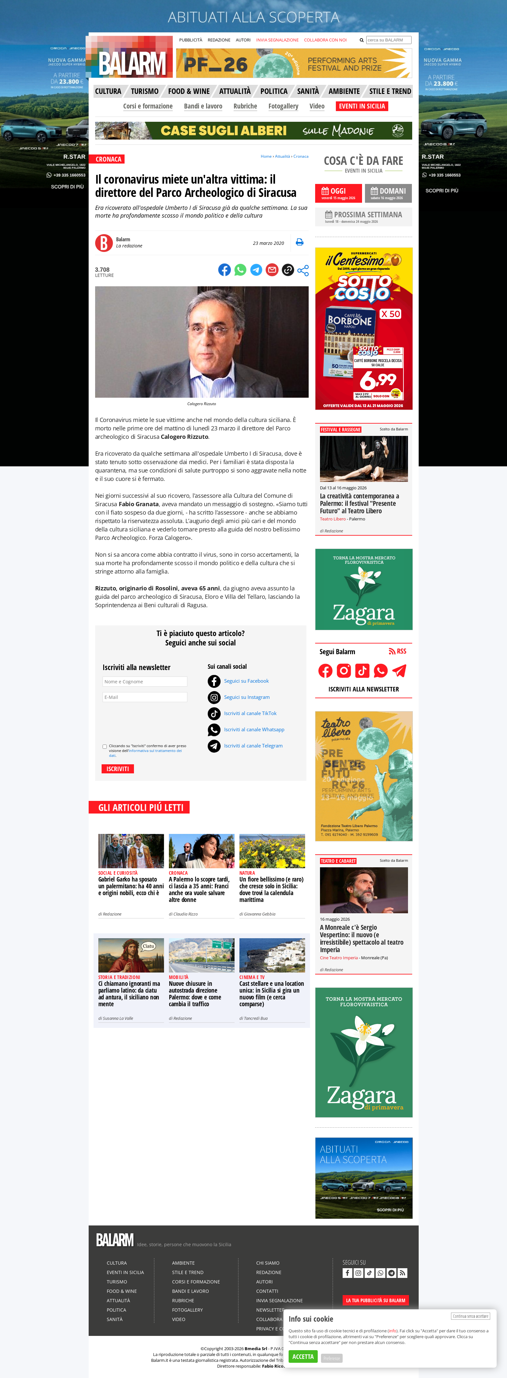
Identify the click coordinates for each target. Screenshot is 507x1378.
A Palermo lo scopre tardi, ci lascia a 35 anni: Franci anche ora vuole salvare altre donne (199, 889)
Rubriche (245, 105)
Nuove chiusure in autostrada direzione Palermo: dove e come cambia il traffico (195, 993)
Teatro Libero (333, 519)
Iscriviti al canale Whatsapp (246, 729)
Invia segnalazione (279, 1300)
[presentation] (152, 720)
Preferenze (332, 1358)
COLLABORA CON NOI (325, 40)
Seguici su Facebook (238, 681)
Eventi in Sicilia (125, 1272)
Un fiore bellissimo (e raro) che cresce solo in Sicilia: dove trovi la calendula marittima (271, 889)
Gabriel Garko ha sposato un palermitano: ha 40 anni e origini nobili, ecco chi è (131, 886)
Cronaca (301, 156)
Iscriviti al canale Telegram (245, 745)
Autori (264, 1282)
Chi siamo (268, 1263)
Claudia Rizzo (185, 914)
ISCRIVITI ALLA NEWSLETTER (363, 689)
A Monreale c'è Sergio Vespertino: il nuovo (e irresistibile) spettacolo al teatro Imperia (361, 938)
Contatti (267, 1291)
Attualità (282, 156)
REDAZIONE (219, 40)
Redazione (112, 914)
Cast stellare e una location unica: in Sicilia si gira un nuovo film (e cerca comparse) (271, 993)
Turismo (117, 1282)
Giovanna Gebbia (259, 914)
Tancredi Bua (256, 1018)
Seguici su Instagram (239, 697)
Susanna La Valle (118, 1018)
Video (317, 105)
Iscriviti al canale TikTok (242, 713)
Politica (116, 1310)
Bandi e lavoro (203, 105)
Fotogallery (283, 105)
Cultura (117, 1263)
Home (266, 156)
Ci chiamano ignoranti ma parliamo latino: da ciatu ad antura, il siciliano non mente (129, 993)
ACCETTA (303, 1356)
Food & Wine (122, 1291)
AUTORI (243, 40)
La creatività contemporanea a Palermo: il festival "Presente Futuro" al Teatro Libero (359, 503)
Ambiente (183, 1263)
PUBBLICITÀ (190, 40)
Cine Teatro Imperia (339, 958)
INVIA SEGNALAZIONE (277, 40)
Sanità (115, 1319)
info (392, 1331)
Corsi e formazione (148, 105)
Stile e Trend (188, 1272)
